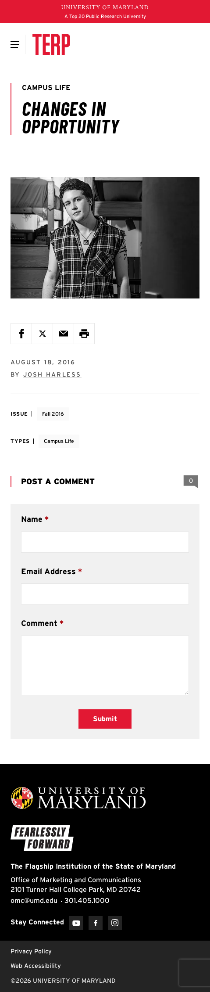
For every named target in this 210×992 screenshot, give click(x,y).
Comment (39, 623)
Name (32, 519)
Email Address (48, 571)
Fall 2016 (53, 413)
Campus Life (59, 441)
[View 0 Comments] (190, 481)
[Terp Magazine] (51, 44)
